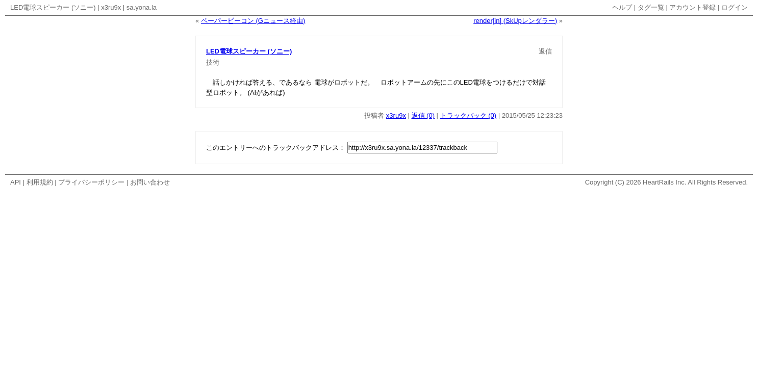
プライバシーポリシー (91, 182)
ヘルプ (622, 7)
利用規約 (40, 182)
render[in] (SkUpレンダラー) (515, 20)
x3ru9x (111, 7)
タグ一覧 (651, 7)
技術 (212, 62)
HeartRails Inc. (664, 182)
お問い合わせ (150, 182)
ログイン (734, 7)
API (15, 182)
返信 (545, 51)
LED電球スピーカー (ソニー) (53, 7)
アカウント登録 (692, 7)
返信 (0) (423, 115)
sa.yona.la (142, 7)
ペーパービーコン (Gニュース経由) (253, 20)
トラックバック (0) (468, 115)
